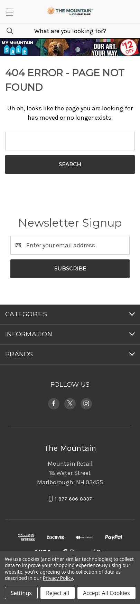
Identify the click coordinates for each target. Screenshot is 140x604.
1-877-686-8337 (73, 499)
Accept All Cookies (106, 593)
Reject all (57, 593)
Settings (21, 593)
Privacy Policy (58, 578)
